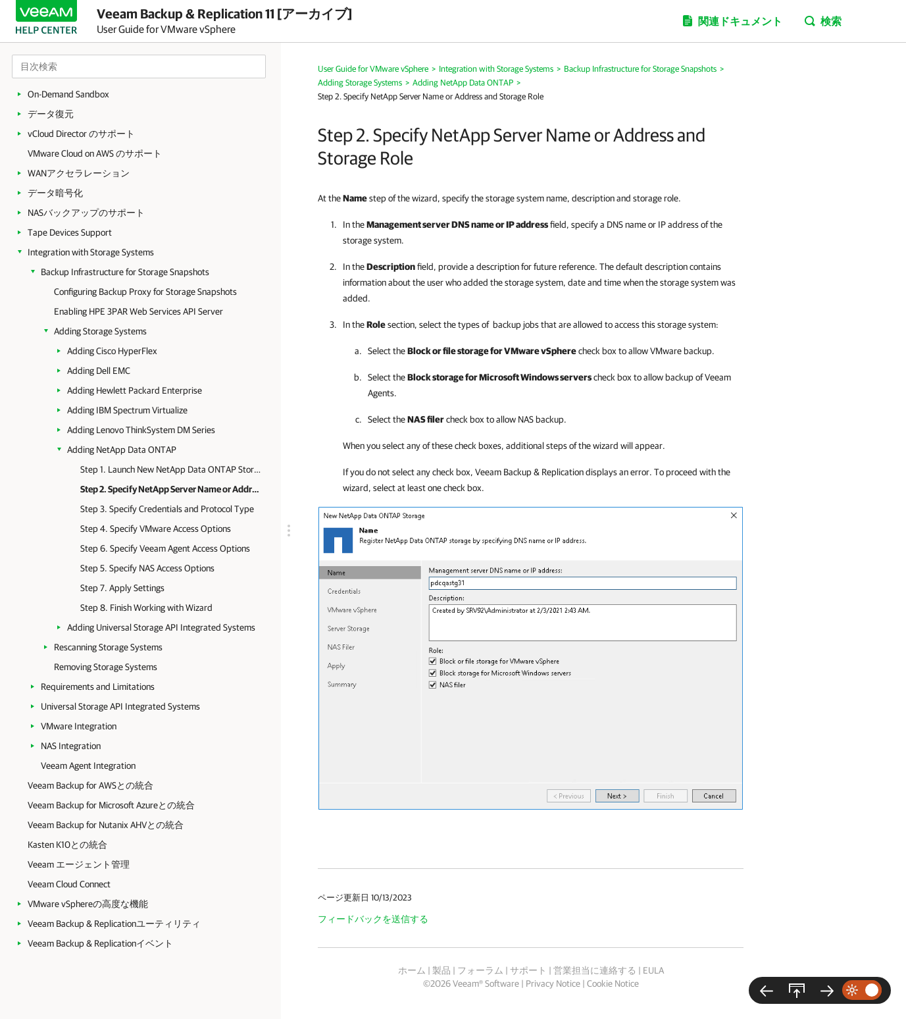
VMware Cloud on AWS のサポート (95, 153)
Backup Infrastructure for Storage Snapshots (125, 272)
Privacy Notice (553, 983)
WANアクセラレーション (79, 173)
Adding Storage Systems (100, 331)
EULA (653, 970)
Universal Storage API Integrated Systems (120, 706)
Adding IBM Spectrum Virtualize (127, 410)
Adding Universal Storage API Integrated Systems (161, 627)
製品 (441, 970)
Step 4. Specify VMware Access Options (155, 528)
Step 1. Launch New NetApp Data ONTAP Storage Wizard (170, 469)
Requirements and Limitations (98, 686)
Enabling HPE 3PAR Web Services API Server (138, 311)
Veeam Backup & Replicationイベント (100, 943)
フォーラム (480, 970)
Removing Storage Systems (105, 667)
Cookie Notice (613, 983)
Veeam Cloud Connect (69, 884)
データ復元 (51, 114)
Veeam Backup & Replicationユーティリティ (114, 923)
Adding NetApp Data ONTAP (121, 449)
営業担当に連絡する (594, 970)
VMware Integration (78, 726)
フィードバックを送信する (373, 919)
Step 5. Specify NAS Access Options (147, 568)
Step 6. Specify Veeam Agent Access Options (165, 548)
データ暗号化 (55, 193)
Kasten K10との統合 (67, 844)
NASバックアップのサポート (86, 212)
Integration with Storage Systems (91, 252)
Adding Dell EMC (98, 370)
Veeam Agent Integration (88, 765)
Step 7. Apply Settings (122, 588)
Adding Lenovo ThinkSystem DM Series (141, 430)
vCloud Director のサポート (81, 133)
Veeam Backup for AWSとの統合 (90, 785)
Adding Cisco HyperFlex (112, 351)
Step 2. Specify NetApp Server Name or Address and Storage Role (170, 489)
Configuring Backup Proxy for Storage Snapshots (145, 291)
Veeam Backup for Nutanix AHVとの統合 (106, 825)
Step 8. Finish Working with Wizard (146, 607)
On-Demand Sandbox (68, 94)
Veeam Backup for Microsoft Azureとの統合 (111, 805)
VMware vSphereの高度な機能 (88, 904)
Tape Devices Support (70, 232)
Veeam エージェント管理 (79, 864)
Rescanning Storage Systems (108, 647)
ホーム (412, 970)
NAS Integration (71, 746)
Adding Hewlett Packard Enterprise (134, 390)
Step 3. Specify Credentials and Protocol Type (167, 509)
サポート (528, 970)
